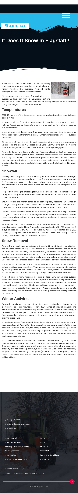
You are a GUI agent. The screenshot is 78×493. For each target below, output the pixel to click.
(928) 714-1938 (15, 26)
